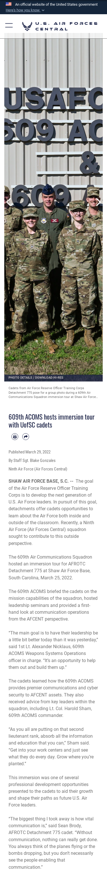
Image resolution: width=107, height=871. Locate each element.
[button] (26, 10)
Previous (9, 202)
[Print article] (14, 436)
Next (98, 202)
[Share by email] (25, 436)
